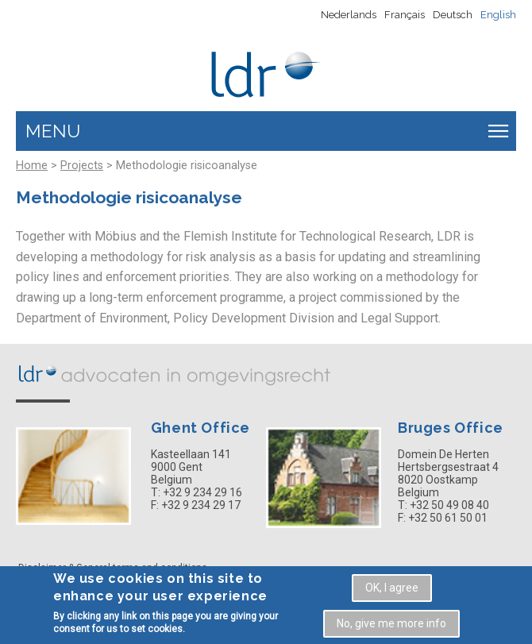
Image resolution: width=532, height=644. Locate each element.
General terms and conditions (141, 567)
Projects (81, 165)
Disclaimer (42, 567)
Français (404, 15)
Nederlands (348, 15)
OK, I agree (391, 591)
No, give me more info (391, 627)
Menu (52, 131)
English (498, 15)
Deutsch (452, 15)
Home (32, 165)
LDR (174, 374)
